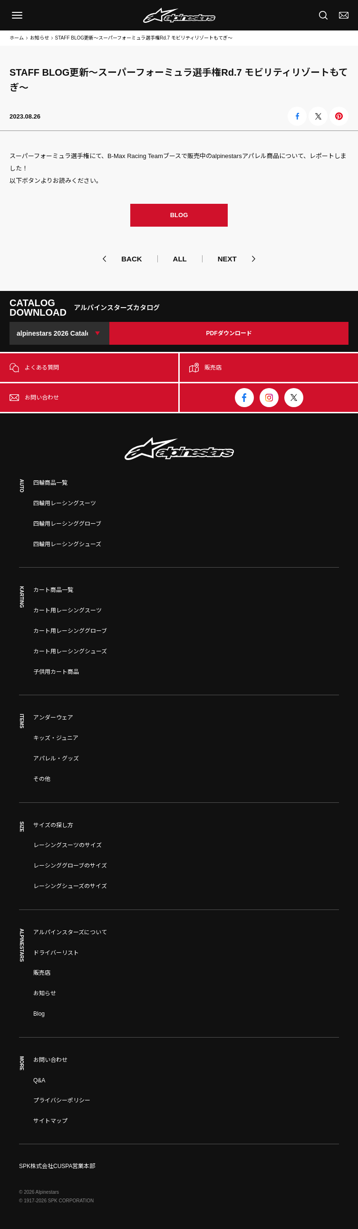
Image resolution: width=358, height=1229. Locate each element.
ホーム (17, 37)
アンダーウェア (53, 717)
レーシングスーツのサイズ (67, 845)
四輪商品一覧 (50, 483)
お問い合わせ (50, 1060)
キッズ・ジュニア (55, 738)
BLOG (179, 215)
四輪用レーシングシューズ (67, 544)
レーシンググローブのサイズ (70, 865)
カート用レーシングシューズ (70, 651)
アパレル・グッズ (56, 758)
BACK (131, 258)
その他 (41, 779)
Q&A (39, 1080)
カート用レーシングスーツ (67, 610)
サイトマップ (50, 1121)
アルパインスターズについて (70, 932)
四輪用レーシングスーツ (64, 503)
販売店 (41, 972)
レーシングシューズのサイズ (70, 886)
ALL (180, 258)
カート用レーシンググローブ (70, 631)
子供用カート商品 (56, 672)
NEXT (227, 258)
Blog (39, 1013)
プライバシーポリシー (61, 1100)
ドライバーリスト (56, 952)
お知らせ (39, 37)
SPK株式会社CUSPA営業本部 (57, 1166)
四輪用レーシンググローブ (67, 523)
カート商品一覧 (53, 590)
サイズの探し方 (53, 825)
